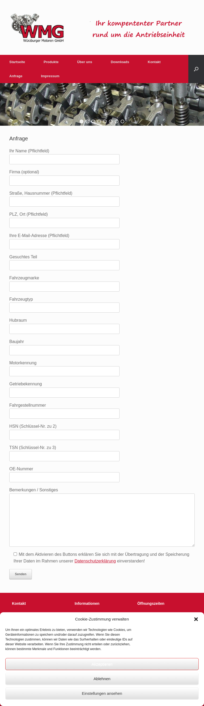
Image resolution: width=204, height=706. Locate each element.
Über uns (84, 62)
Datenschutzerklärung (95, 561)
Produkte (51, 62)
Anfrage (15, 76)
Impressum (50, 76)
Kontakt (154, 62)
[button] (196, 619)
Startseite (17, 62)
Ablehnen (102, 678)
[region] (102, 104)
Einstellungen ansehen (102, 693)
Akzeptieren (101, 664)
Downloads (120, 62)
